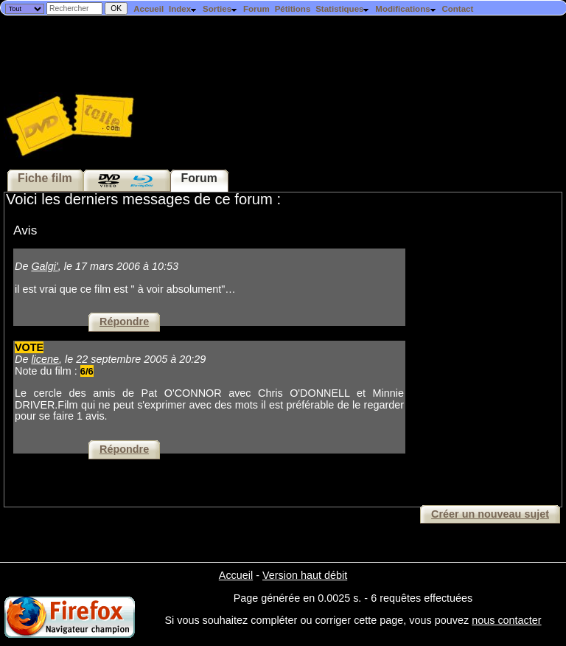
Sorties (220, 8)
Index (183, 8)
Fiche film (45, 178)
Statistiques (342, 8)
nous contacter (506, 620)
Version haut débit (304, 575)
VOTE (29, 347)
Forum (256, 8)
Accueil (148, 8)
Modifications (405, 8)
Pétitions (293, 8)
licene (45, 359)
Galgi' (44, 266)
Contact (457, 8)
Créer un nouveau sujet (490, 514)
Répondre (124, 321)
